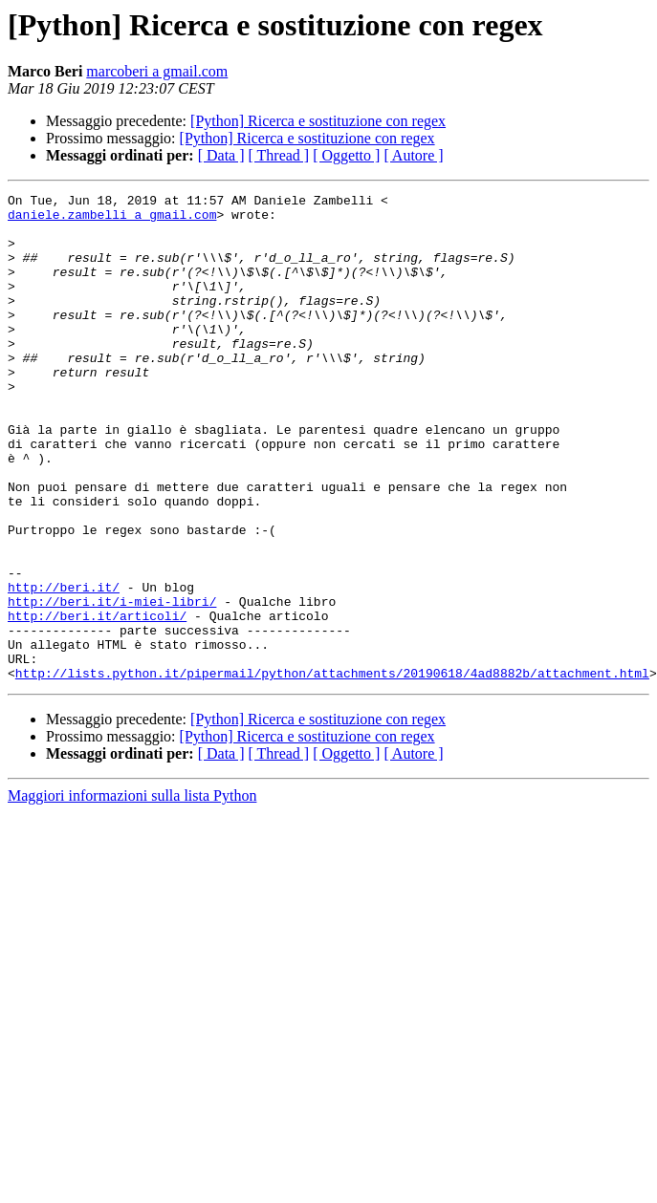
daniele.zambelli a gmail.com (112, 219)
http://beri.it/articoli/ (97, 701)
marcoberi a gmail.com (157, 71)
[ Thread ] (279, 155)
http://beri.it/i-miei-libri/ (112, 684)
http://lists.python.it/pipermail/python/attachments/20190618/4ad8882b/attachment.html (332, 770)
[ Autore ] (413, 155)
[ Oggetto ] (346, 155)
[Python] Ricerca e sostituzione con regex (318, 121)
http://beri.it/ (64, 667)
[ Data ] (221, 155)
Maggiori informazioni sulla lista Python (132, 893)
